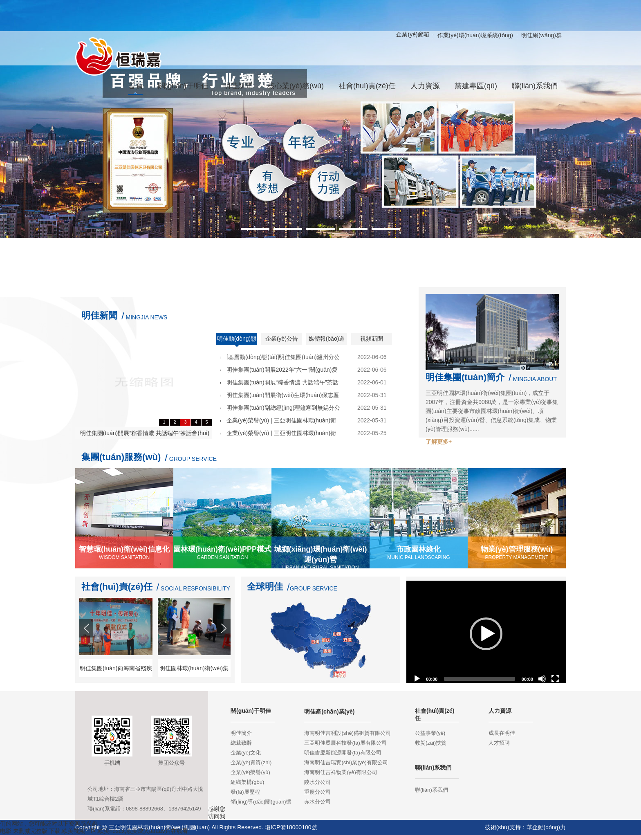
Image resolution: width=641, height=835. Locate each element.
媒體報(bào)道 (327, 338)
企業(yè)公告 (281, 338)
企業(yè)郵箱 (412, 34)
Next (224, 643)
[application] (486, 634)
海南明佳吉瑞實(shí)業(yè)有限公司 (346, 762)
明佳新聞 (99, 315)
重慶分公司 (317, 792)
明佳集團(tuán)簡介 (465, 377)
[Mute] (542, 679)
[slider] (479, 679)
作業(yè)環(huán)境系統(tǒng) (475, 35)
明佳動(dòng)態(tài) (236, 341)
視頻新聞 (371, 338)
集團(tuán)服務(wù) (121, 457)
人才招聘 (499, 743)
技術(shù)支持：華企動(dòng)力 (525, 827)
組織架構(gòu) (247, 782)
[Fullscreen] (555, 679)
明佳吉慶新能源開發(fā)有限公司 (342, 753)
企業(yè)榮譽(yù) (250, 772)
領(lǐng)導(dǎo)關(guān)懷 (261, 802)
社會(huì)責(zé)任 (116, 586)
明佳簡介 (241, 733)
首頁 (135, 86)
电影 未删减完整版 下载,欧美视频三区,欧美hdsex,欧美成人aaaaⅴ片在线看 (94, 831)
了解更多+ (439, 441)
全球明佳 (265, 586)
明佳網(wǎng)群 (541, 35)
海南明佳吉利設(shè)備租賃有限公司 (347, 733)
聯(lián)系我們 (431, 790)
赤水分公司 (317, 802)
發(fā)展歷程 (245, 792)
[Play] (417, 679)
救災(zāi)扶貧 (430, 743)
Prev (87, 643)
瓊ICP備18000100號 (291, 827)
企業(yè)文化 (246, 753)
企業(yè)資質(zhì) (251, 762)
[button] (486, 633)
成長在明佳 (502, 733)
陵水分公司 (317, 782)
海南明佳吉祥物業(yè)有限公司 (340, 772)
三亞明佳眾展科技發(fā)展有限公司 (345, 743)
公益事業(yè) (430, 733)
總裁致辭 (241, 743)
